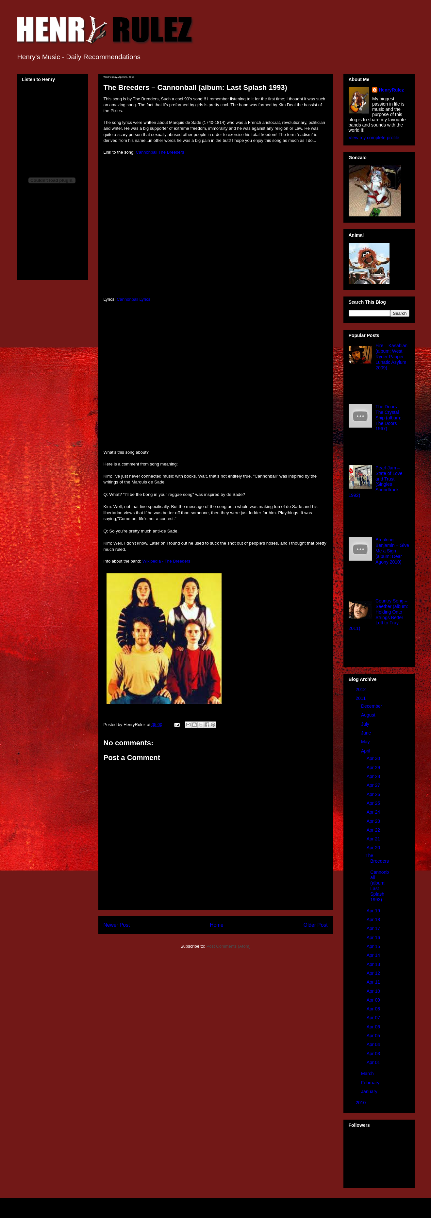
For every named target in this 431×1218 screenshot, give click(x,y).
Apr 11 (374, 982)
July (366, 724)
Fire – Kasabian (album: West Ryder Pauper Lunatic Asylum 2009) (391, 356)
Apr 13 (374, 964)
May (366, 741)
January (370, 1091)
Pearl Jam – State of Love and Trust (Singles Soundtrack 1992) (376, 481)
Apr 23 (374, 821)
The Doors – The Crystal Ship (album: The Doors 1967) (388, 417)
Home (217, 925)
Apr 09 (374, 1000)
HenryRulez (391, 90)
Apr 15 (374, 946)
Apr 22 (374, 830)
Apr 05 (374, 1035)
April (366, 750)
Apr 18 (374, 919)
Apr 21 (374, 838)
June (366, 733)
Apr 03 (374, 1053)
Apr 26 (374, 794)
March (368, 1073)
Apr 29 (374, 767)
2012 (361, 689)
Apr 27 (374, 785)
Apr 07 (374, 1017)
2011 (361, 698)
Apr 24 (374, 812)
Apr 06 (374, 1026)
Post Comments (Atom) (229, 946)
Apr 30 (374, 758)
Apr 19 (374, 910)
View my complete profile (374, 137)
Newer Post (117, 925)
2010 (361, 1102)
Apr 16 (374, 937)
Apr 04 (374, 1044)
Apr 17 (374, 928)
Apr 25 (374, 803)
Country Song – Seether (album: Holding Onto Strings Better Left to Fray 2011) (378, 614)
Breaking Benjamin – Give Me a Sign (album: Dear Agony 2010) (392, 550)
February (371, 1082)
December (372, 706)
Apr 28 (374, 776)
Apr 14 (374, 955)
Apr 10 (374, 991)
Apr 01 (374, 1062)
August (368, 715)
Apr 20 (374, 847)
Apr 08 (374, 1008)
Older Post (316, 925)
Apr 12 (374, 973)
